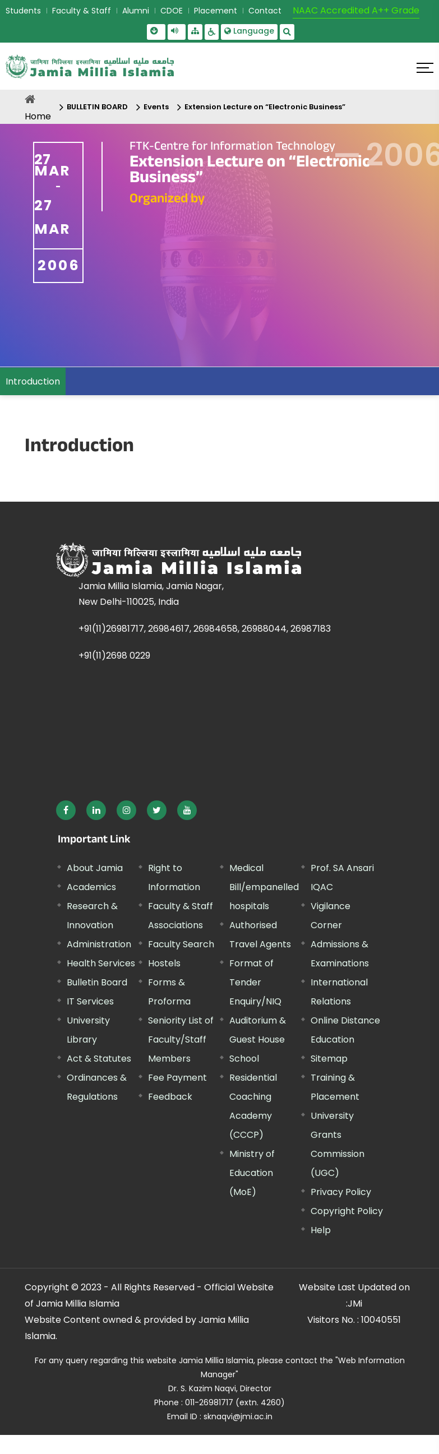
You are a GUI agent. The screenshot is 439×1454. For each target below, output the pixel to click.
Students (23, 10)
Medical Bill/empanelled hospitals (264, 887)
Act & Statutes (99, 1058)
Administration (99, 944)
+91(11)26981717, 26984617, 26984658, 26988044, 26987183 (204, 628)
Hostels (164, 963)
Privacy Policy (341, 1192)
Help (321, 1230)
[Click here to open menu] (425, 68)
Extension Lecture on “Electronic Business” (264, 106)
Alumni (135, 10)
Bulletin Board (97, 982)
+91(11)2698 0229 (114, 655)
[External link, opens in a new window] (66, 810)
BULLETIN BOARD (97, 106)
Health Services (101, 963)
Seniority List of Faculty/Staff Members (181, 1039)
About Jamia (95, 868)
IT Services (90, 1001)
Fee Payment (177, 1077)
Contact (264, 10)
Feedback (170, 1096)
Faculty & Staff (81, 10)
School (244, 1058)
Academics (91, 887)
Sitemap (329, 1058)
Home (38, 116)
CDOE (171, 10)
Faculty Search (181, 944)
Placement (215, 10)
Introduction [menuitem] (33, 381)
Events (156, 106)
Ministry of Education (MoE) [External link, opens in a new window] (252, 1172)
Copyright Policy (347, 1211)
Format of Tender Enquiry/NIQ (255, 982)
